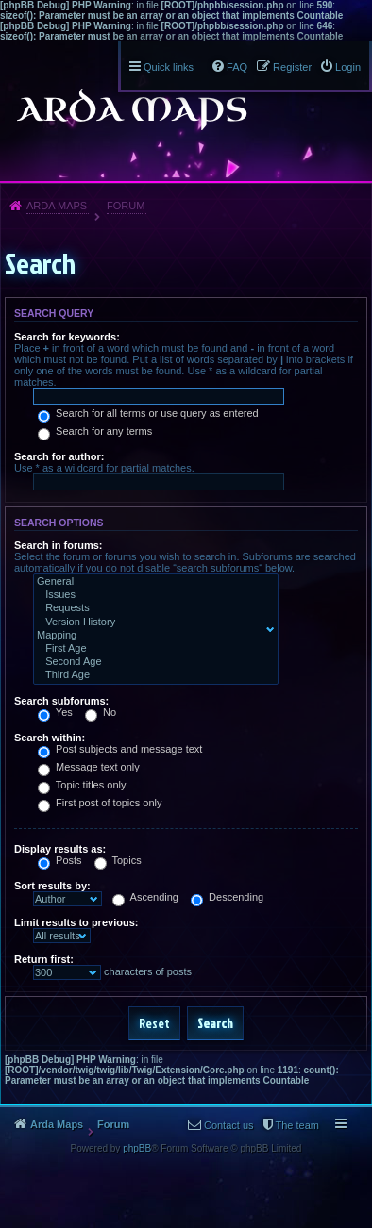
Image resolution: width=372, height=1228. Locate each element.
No (100, 712)
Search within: (49, 737)
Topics (118, 860)
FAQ (237, 67)
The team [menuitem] (297, 1125)
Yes (55, 712)
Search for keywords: (67, 336)
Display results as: (60, 849)
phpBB (137, 1148)
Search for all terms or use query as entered (148, 413)
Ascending (145, 897)
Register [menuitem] (292, 67)
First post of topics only (100, 802)
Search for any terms (95, 431)
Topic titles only (82, 784)
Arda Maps (56, 205)
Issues (151, 595)
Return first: (44, 959)
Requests (151, 608)
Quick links (169, 67)
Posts (60, 860)
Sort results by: (52, 885)
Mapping (151, 635)
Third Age (151, 675)
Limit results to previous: (76, 922)
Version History (151, 622)
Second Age (151, 662)
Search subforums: (61, 700)
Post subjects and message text (120, 749)
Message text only (89, 766)
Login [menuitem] (348, 67)
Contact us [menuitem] (229, 1125)
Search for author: (59, 456)
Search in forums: (58, 545)
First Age (151, 648)
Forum (125, 205)
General (151, 582)
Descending (227, 897)
